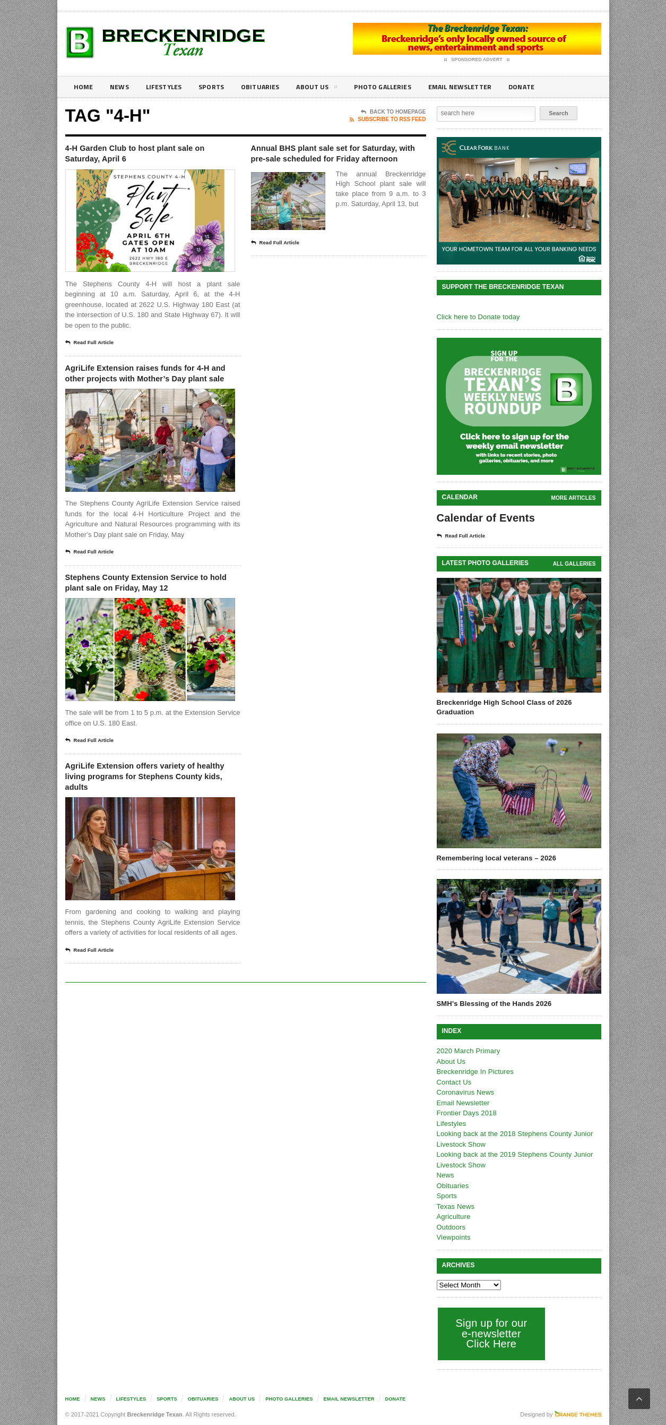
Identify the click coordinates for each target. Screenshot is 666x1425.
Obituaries (271, 86)
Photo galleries (399, 86)
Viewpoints (453, 1237)
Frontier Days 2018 (466, 1113)
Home (84, 86)
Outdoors (451, 1227)
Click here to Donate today (477, 317)
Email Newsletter (482, 86)
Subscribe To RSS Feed (388, 119)
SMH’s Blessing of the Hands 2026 (493, 1004)
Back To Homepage (393, 112)
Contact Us (454, 1082)
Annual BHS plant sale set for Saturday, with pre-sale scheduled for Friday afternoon (336, 161)
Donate (548, 86)
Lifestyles (169, 86)
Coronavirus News (465, 1092)
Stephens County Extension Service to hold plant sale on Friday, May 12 (137, 611)
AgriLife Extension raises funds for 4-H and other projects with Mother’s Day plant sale (144, 385)
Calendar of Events (485, 518)
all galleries (574, 564)
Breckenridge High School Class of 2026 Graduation (503, 707)
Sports (219, 86)
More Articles (573, 498)
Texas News (455, 1206)
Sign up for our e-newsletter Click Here (490, 1333)
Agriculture (453, 1217)
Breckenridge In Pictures (474, 1072)
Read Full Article (92, 347)
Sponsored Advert (477, 60)
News (121, 86)
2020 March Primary (468, 1051)
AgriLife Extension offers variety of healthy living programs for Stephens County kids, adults (147, 816)
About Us (330, 88)
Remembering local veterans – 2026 (495, 858)
